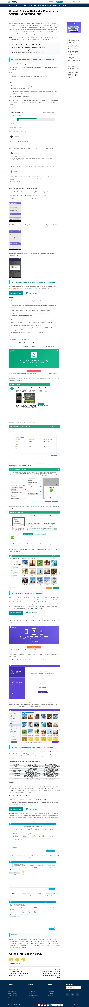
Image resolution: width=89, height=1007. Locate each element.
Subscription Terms (31, 993)
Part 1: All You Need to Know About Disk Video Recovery (29, 45)
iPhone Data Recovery (12, 991)
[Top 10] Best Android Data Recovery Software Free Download (74, 53)
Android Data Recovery (12, 993)
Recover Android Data (20, 5)
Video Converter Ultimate (12, 989)
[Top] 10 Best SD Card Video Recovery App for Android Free (73, 40)
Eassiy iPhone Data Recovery (17, 602)
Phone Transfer (11, 997)
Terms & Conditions (31, 991)
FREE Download (17, 293)
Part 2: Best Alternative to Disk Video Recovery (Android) (29, 47)
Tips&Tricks (59, 1)
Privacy (29, 989)
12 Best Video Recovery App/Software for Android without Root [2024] (74, 46)
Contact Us (50, 989)
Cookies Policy (50, 993)
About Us (67, 1)
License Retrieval (51, 991)
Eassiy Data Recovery (15, 754)
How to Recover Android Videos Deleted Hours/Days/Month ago (73, 66)
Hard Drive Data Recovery (12, 995)
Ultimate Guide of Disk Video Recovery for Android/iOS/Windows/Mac (47, 5)
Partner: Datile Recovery (32, 997)
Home (9, 5)
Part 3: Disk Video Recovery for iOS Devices (26, 50)
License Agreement (51, 997)
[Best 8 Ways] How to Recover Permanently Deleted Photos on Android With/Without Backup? (73, 74)
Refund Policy (50, 995)
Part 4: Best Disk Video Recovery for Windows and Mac (29, 52)
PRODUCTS (51, 1)
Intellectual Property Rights (33, 995)
